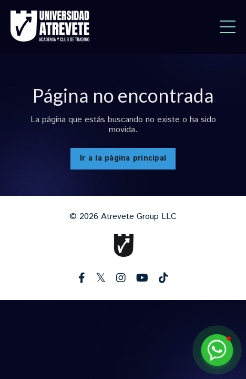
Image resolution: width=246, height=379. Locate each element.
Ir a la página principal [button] (123, 158)
